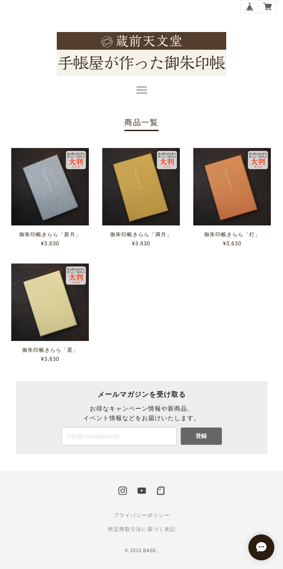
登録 (201, 436)
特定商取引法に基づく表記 (142, 529)
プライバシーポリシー (142, 515)
